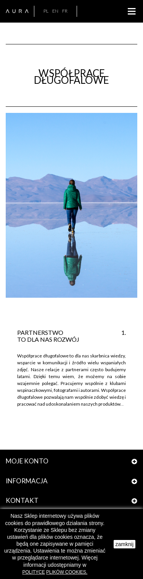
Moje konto (27, 461)
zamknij (124, 544)
